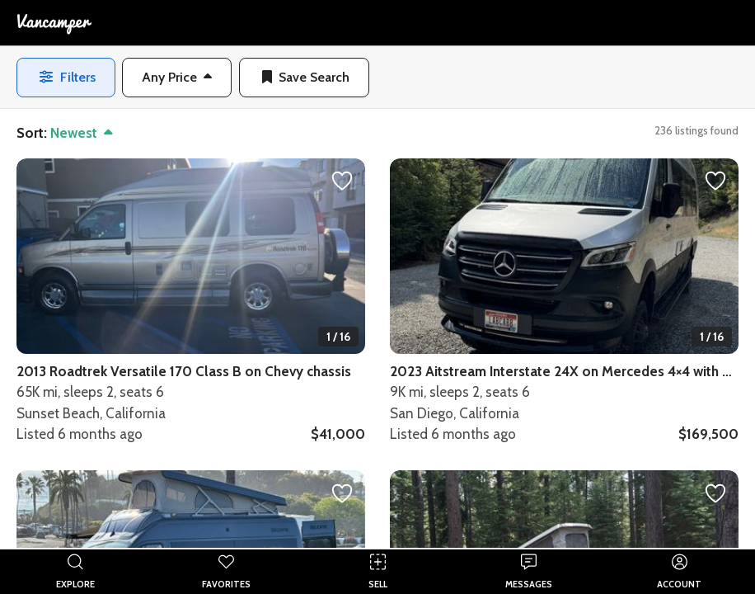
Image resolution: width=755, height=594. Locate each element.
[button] (177, 77)
